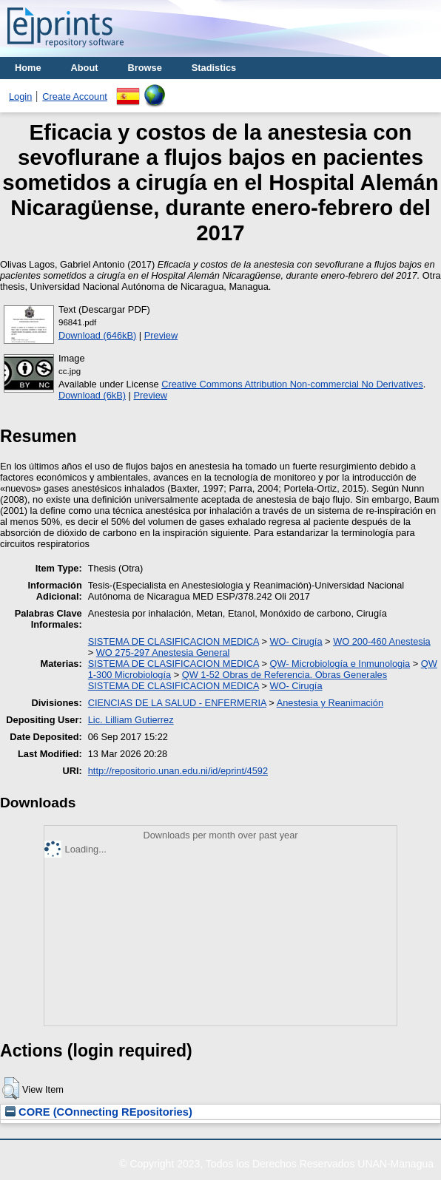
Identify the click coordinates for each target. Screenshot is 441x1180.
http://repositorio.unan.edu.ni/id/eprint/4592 (178, 770)
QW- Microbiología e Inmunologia (339, 663)
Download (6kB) (92, 395)
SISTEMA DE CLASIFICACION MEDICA (173, 641)
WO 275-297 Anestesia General (163, 652)
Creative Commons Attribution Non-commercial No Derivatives (292, 384)
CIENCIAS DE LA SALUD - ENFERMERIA (177, 702)
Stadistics (214, 67)
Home (28, 67)
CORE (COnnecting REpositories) (98, 1112)
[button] (10, 1088)
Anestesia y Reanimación (330, 702)
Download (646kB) (97, 335)
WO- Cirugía (295, 641)
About (84, 67)
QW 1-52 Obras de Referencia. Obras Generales (284, 674)
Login (20, 96)
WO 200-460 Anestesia (382, 641)
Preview (161, 335)
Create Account (74, 96)
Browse (145, 67)
